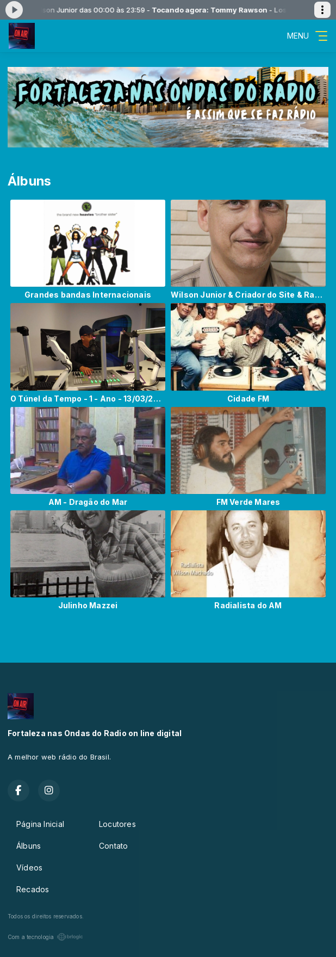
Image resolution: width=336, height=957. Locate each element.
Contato (113, 845)
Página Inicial (40, 824)
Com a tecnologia (45, 937)
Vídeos (29, 867)
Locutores (117, 824)
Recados (32, 889)
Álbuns (28, 845)
